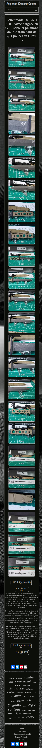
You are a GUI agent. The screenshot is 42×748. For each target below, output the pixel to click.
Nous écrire (22, 731)
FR (23, 740)
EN (20, 740)
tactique (11, 692)
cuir (11, 697)
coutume (21, 718)
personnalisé (23, 681)
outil (34, 682)
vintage (17, 685)
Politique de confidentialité (22, 734)
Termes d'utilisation (21, 737)
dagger (20, 700)
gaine (24, 706)
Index (22, 728)
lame (10, 681)
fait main (28, 696)
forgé (10, 718)
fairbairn (30, 689)
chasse (30, 717)
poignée (17, 713)
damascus (28, 692)
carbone (26, 685)
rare (24, 710)
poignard (14, 705)
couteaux (20, 692)
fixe (15, 718)
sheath (12, 701)
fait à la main (16, 688)
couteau (14, 709)
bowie (22, 720)
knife (17, 696)
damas (11, 678)
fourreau (32, 710)
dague (32, 705)
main (10, 713)
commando (27, 714)
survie (34, 692)
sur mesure (19, 678)
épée (34, 714)
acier (29, 700)
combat (29, 677)
